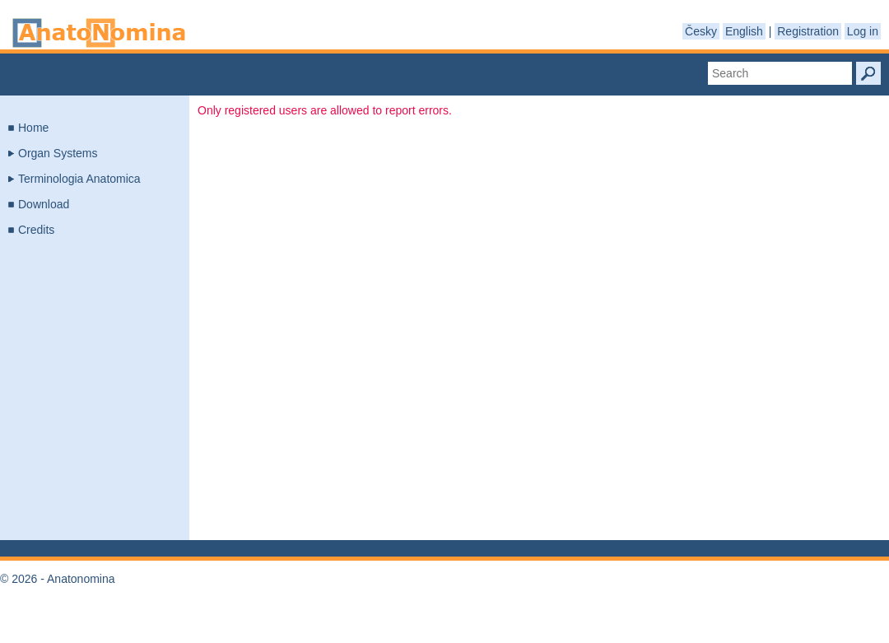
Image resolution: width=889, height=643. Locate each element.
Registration (808, 31)
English (744, 31)
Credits (36, 229)
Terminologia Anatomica (79, 178)
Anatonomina (99, 32)
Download (43, 204)
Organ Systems (57, 153)
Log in (862, 31)
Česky (701, 31)
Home (33, 127)
